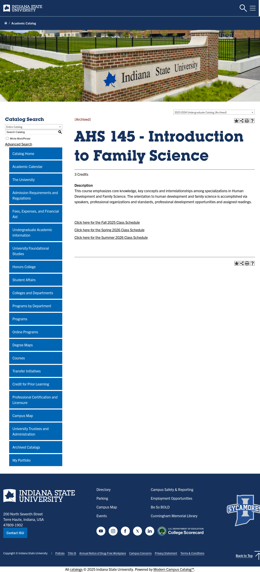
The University (23, 179)
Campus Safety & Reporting (172, 489)
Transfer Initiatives (26, 371)
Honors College (24, 266)
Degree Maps (22, 345)
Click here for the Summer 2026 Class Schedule (111, 237)
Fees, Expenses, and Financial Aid (35, 214)
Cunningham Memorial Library (174, 515)
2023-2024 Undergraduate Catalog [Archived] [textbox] (201, 112)
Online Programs (25, 331)
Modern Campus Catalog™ (173, 569)
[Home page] (5, 23)
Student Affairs (24, 279)
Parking (102, 498)
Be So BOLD (160, 507)
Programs (19, 318)
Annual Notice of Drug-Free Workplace (102, 553)
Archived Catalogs (26, 447)
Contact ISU (15, 533)
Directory (103, 489)
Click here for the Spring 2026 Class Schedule (109, 229)
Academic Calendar (27, 166)
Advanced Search (18, 144)
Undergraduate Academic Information (32, 232)
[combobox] (214, 112)
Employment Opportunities (171, 498)
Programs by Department (31, 305)
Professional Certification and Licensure (35, 400)
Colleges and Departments (32, 292)
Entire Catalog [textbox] (14, 126)
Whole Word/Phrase (20, 138)
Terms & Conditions (192, 553)
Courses (18, 358)
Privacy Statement (166, 553)
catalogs (76, 569)
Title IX (72, 553)
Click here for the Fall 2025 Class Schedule (107, 222)
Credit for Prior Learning (30, 384)
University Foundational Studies (30, 251)
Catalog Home (23, 153)
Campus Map (22, 415)
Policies (59, 553)
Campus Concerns (140, 553)
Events (101, 515)
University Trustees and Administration (30, 431)
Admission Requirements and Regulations (35, 195)
